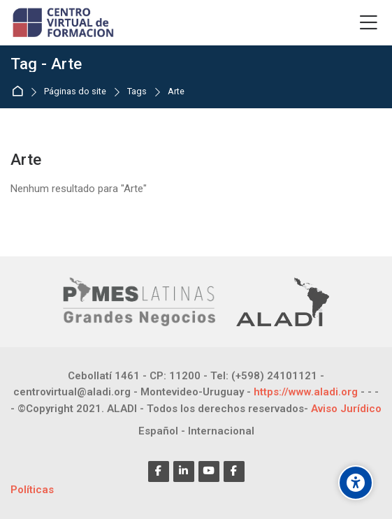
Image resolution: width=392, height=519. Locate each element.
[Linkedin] (183, 471)
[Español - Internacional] (196, 431)
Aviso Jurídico (346, 408)
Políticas (32, 489)
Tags (137, 91)
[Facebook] (158, 471)
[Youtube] (208, 471)
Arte (176, 91)
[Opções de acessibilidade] (355, 482)
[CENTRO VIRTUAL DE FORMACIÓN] (64, 23)
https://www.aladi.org (306, 392)
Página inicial (19, 91)
